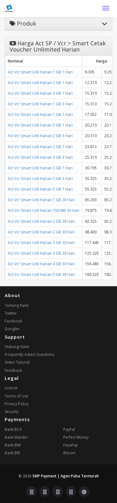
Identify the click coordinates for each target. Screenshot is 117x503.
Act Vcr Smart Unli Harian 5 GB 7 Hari (40, 189)
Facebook (13, 321)
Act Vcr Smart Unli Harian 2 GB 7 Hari (40, 146)
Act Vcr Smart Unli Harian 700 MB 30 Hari (44, 210)
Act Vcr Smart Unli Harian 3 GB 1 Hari (40, 93)
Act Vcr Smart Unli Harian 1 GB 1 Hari (40, 72)
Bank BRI (12, 453)
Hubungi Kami (17, 346)
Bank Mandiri (16, 437)
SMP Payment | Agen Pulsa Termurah (65, 476)
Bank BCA (13, 429)
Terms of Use (16, 396)
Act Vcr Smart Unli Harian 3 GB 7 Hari (40, 168)
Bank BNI (13, 445)
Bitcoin (69, 453)
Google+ (12, 328)
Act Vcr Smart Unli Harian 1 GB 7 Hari (40, 114)
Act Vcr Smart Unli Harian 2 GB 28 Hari (41, 221)
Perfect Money (76, 437)
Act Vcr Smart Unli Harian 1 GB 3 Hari (40, 104)
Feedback (13, 370)
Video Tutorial (17, 362)
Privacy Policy (16, 403)
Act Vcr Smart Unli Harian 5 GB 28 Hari (41, 274)
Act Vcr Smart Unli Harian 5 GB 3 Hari (40, 178)
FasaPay (70, 445)
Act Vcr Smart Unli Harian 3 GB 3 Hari (40, 157)
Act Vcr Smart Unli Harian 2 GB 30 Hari (41, 232)
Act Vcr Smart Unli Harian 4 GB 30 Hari (41, 263)
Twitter (11, 313)
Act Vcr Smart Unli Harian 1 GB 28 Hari (41, 199)
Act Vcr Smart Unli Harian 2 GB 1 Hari (40, 82)
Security (11, 411)
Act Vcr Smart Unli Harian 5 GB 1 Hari (40, 125)
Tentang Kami (17, 305)
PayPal (69, 429)
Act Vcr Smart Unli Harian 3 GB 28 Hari (41, 253)
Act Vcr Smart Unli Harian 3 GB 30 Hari (41, 242)
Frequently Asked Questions (29, 354)
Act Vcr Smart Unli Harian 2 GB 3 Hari (40, 135)
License (11, 388)
